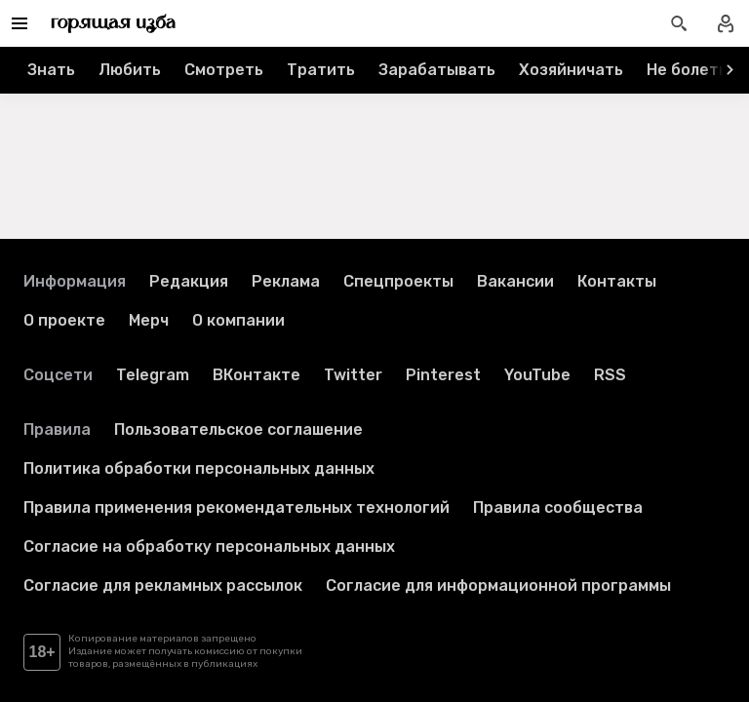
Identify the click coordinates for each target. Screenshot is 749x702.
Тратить (321, 69)
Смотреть (223, 69)
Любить (130, 69)
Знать (51, 69)
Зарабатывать (436, 69)
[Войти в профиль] (725, 23)
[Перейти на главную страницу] (114, 23)
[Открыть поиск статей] (678, 23)
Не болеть (687, 69)
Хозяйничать (571, 69)
